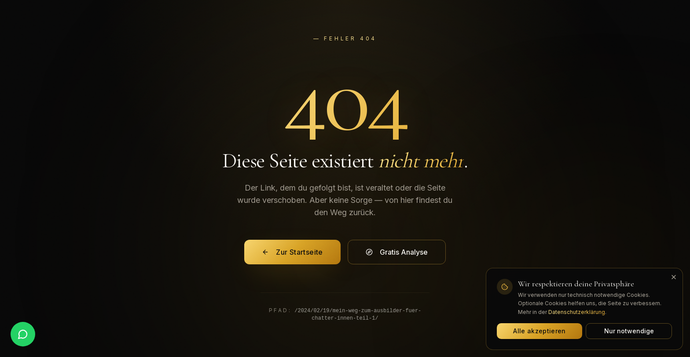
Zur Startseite (292, 252)
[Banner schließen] (673, 277)
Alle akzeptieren (539, 331)
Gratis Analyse (397, 252)
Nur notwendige (629, 331)
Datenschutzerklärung (576, 312)
